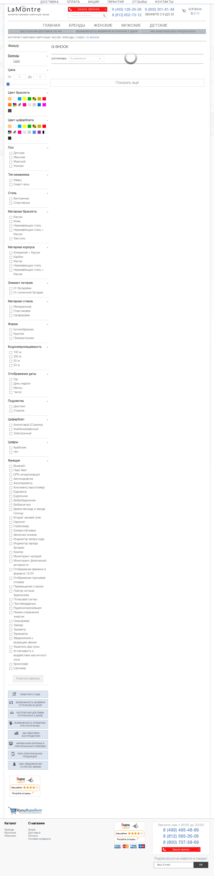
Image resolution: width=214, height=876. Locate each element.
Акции (31, 830)
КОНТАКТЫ (164, 2)
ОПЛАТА (73, 2)
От (10, 77)
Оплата (33, 836)
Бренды (13, 56)
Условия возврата (39, 839)
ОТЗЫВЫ (139, 2)
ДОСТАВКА (49, 2)
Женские (10, 836)
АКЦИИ (93, 2)
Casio (16, 61)
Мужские (10, 833)
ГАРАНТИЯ (116, 2)
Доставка (34, 833)
